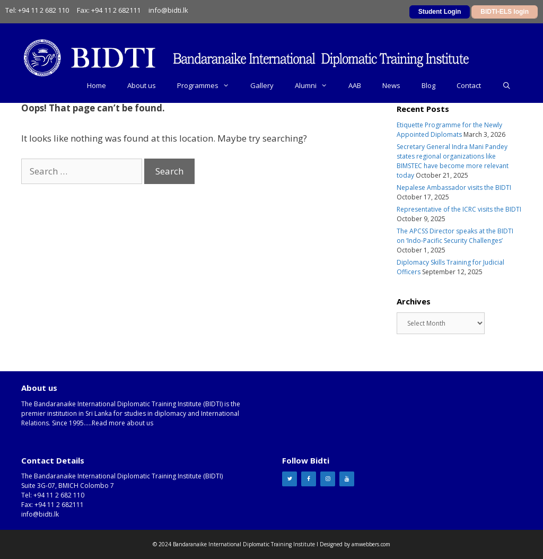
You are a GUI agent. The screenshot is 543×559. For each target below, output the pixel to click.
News (391, 85)
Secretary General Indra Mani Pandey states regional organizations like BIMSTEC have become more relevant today (453, 161)
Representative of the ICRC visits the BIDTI (459, 209)
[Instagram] (327, 478)
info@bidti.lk (168, 10)
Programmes (208, 85)
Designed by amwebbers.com (355, 544)
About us (141, 85)
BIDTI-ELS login (504, 11)
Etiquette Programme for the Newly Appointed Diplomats (449, 129)
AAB (354, 85)
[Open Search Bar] (507, 85)
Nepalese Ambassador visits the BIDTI (454, 187)
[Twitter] (289, 478)
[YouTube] (346, 478)
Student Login (439, 11)
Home (96, 85)
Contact (469, 85)
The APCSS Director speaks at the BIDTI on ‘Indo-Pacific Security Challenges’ (455, 235)
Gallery (262, 85)
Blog (428, 85)
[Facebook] (308, 478)
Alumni (316, 85)
